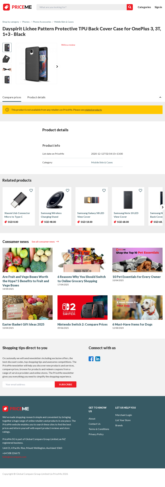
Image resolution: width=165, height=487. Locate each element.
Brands (119, 425)
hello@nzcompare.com (14, 456)
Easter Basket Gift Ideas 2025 (23, 324)
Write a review (68, 44)
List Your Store (123, 420)
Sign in (158, 7)
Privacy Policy (96, 434)
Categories (144, 7)
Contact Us (94, 423)
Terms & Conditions (99, 428)
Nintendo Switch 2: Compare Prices (82, 324)
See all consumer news (43, 241)
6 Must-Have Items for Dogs (132, 324)
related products (93, 109)
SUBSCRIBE (65, 384)
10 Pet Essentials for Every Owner (136, 277)
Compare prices (11, 97)
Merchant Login (123, 414)
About (92, 418)
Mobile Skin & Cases (102, 162)
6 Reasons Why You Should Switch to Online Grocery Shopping (81, 279)
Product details (36, 97)
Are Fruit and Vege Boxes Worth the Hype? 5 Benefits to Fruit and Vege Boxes (25, 281)
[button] (57, 66)
